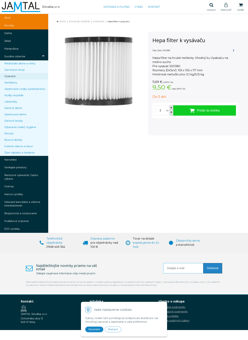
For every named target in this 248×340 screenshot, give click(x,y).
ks (167, 110)
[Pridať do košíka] (204, 110)
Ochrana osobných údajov (173, 320)
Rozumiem (94, 329)
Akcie (7, 17)
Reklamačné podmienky (173, 311)
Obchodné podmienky (171, 307)
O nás (139, 6)
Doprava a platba (117, 6)
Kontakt (154, 6)
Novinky (9, 25)
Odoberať (213, 268)
